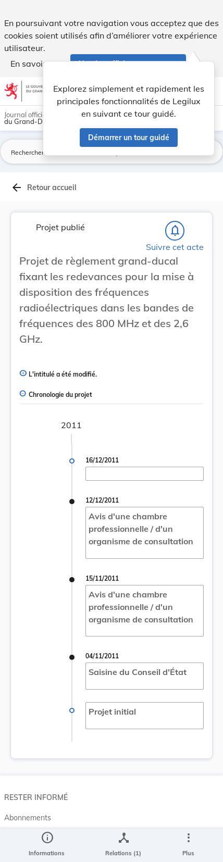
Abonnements (27, 817)
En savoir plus (37, 63)
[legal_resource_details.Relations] (123, 845)
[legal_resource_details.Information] (47, 845)
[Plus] (188, 845)
